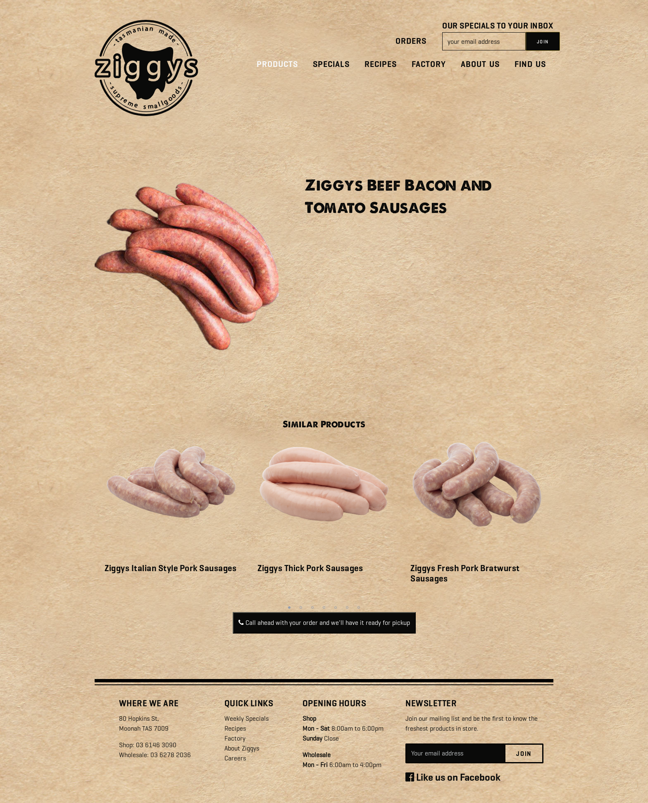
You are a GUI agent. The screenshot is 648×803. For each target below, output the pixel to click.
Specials (331, 64)
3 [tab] (312, 607)
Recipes (380, 64)
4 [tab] (324, 607)
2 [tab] (301, 607)
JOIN (543, 42)
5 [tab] (335, 607)
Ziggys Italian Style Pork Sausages (170, 568)
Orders (410, 41)
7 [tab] (358, 607)
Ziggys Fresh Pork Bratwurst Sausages (465, 573)
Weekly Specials (246, 718)
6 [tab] (347, 607)
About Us (480, 64)
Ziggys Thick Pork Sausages (310, 568)
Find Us (530, 64)
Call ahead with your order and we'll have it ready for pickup (324, 623)
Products (277, 64)
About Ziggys (241, 748)
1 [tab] (289, 607)
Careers (235, 758)
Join (523, 754)
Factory (429, 64)
